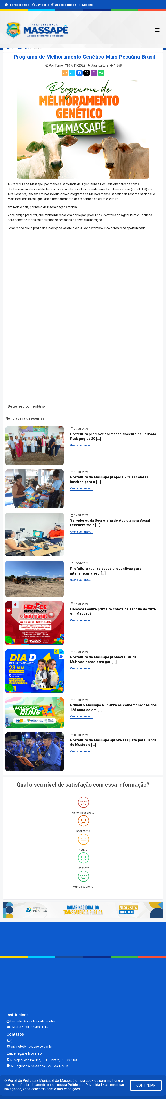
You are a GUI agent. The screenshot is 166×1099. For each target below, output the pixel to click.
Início (10, 48)
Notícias (23, 48)
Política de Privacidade (86, 1085)
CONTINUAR (146, 1085)
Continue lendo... (81, 445)
